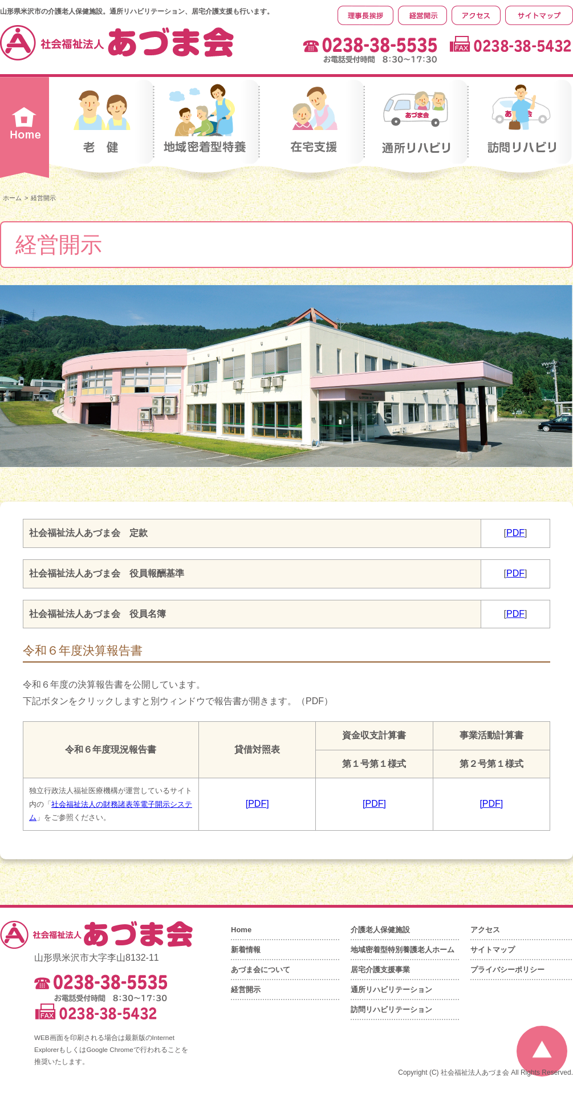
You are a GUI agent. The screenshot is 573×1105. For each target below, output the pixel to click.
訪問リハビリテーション (391, 1009)
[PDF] (257, 804)
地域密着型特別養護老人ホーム (402, 949)
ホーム (12, 197)
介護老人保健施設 (380, 929)
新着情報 (246, 949)
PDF (515, 533)
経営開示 (246, 989)
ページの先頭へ (542, 1051)
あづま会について (260, 969)
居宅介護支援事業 (380, 969)
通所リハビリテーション (391, 989)
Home (241, 929)
